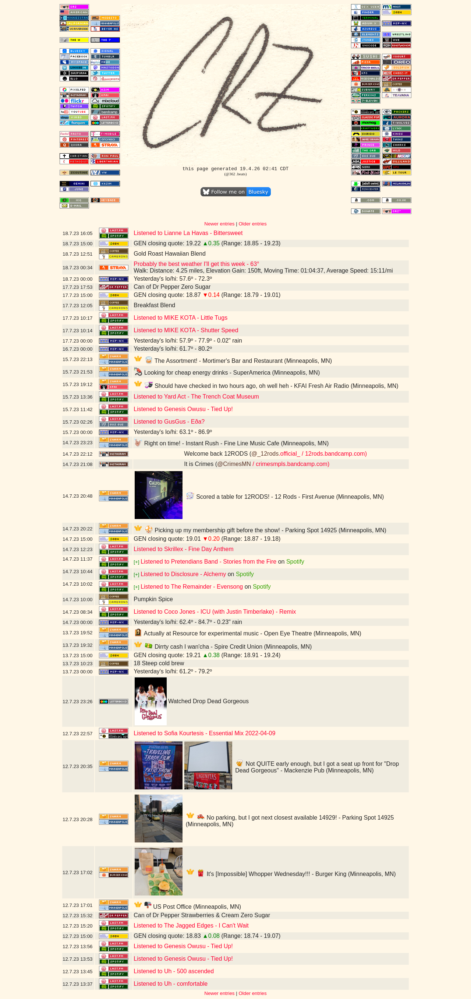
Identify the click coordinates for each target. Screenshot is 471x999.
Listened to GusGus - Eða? (169, 421)
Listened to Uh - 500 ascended (174, 971)
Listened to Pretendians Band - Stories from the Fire (208, 561)
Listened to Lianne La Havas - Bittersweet (188, 233)
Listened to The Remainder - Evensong (192, 586)
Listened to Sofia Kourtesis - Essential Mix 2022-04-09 (204, 733)
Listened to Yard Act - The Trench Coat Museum (196, 396)
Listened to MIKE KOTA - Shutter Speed (186, 330)
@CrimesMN (234, 464)
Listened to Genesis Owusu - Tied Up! (183, 409)
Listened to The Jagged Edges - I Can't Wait (191, 925)
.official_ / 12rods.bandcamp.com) (323, 454)
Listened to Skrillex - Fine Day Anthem (183, 549)
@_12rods (265, 454)
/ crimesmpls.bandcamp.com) (290, 464)
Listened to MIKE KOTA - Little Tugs (180, 318)
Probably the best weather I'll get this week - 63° (196, 264)
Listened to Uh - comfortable (171, 984)
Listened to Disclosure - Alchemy (183, 574)
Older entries (252, 224)
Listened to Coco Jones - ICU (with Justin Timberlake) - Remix (215, 612)
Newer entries (219, 224)
